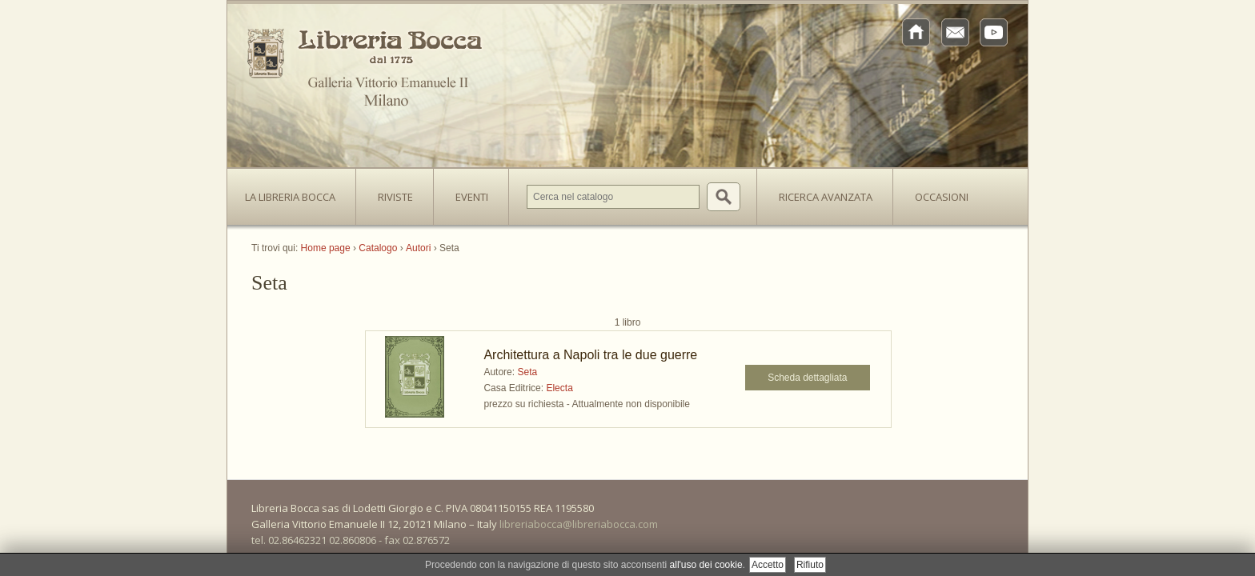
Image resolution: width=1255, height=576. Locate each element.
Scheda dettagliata (807, 377)
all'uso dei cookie (706, 564)
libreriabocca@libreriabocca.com (578, 524)
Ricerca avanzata (825, 197)
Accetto (768, 564)
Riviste (391, 192)
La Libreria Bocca (296, 192)
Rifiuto (810, 564)
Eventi (471, 197)
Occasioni (941, 197)
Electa (559, 388)
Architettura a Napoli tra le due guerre (590, 355)
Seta (527, 372)
